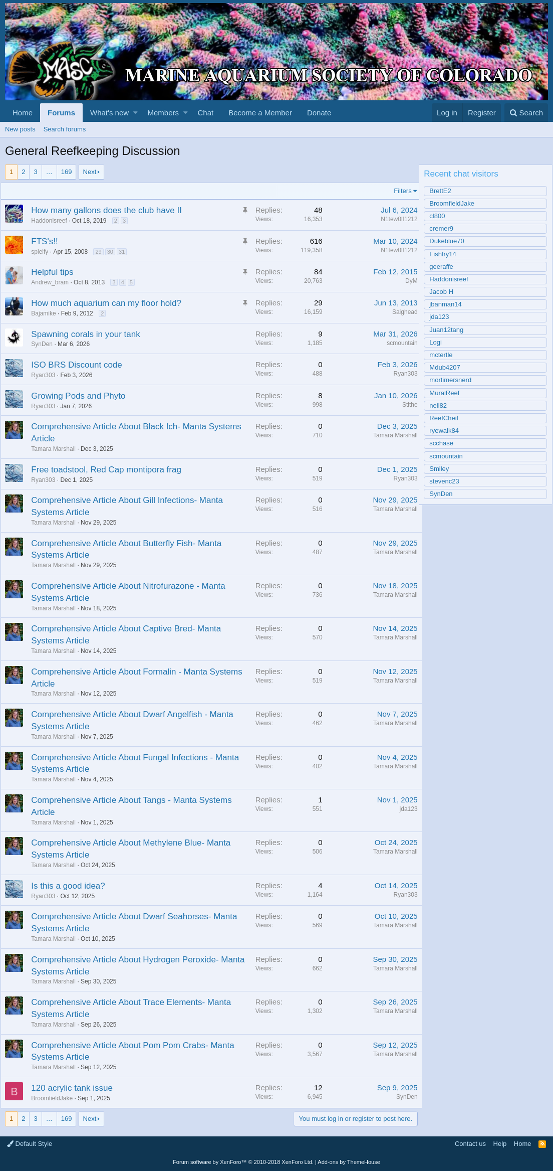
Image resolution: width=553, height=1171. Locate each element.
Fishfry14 (447, 254)
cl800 (441, 216)
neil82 (442, 405)
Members (163, 112)
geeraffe (445, 266)
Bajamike (48, 313)
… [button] (49, 172)
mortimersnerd (455, 380)
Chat (205, 112)
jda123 (404, 808)
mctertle (445, 355)
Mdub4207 (449, 367)
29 (103, 252)
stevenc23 (448, 481)
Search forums (65, 129)
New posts (20, 129)
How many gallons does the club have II (111, 210)
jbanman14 (450, 304)
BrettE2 (444, 191)
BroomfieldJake (56, 1098)
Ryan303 (401, 373)
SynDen (402, 1096)
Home (23, 112)
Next (90, 172)
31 (126, 252)
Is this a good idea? (72, 886)
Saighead (400, 311)
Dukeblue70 (451, 241)
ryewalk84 (448, 430)
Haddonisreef (53, 220)
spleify (44, 251)
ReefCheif (448, 418)
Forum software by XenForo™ (243, 1162)
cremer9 (446, 228)
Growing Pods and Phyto (83, 396)
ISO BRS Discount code (81, 365)
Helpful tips (57, 272)
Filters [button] (398, 191)
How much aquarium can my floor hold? (111, 303)
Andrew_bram (54, 282)
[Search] (526, 112)
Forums (61, 112)
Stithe (405, 404)
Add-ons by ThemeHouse (349, 1162)
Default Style (29, 1143)
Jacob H (446, 291)
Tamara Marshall (58, 448)
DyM (407, 280)
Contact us (470, 1143)
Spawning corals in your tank (90, 334)
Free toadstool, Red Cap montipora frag (111, 469)
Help (500, 1143)
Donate (319, 112)
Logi (440, 342)
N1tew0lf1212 (395, 219)
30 (114, 252)
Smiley (443, 468)
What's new (109, 112)
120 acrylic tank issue (76, 1088)
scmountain (398, 343)
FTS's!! (49, 241)
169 (66, 172)
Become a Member (260, 112)
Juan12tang (451, 329)
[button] (135, 112)
